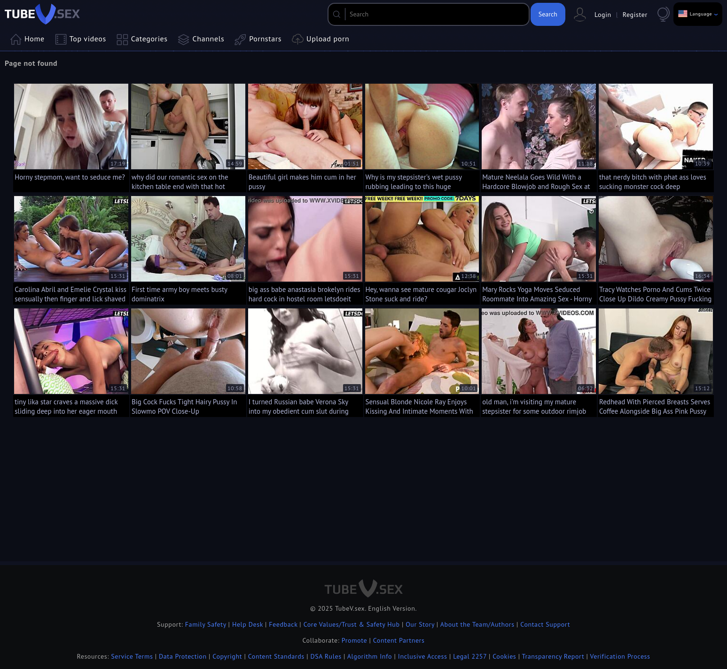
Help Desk (247, 624)
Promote (354, 640)
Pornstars (258, 39)
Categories (142, 39)
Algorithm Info (369, 656)
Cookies (504, 656)
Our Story (420, 624)
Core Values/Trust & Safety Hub (352, 624)
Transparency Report (553, 656)
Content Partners (399, 640)
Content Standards (276, 656)
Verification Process (620, 656)
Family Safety (206, 624)
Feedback (283, 624)
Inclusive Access (422, 656)
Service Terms (132, 656)
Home (27, 39)
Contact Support (545, 624)
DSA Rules (325, 656)
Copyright (227, 656)
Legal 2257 (469, 656)
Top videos (80, 39)
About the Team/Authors (477, 624)
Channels (201, 39)
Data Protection (183, 656)
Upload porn (320, 39)
